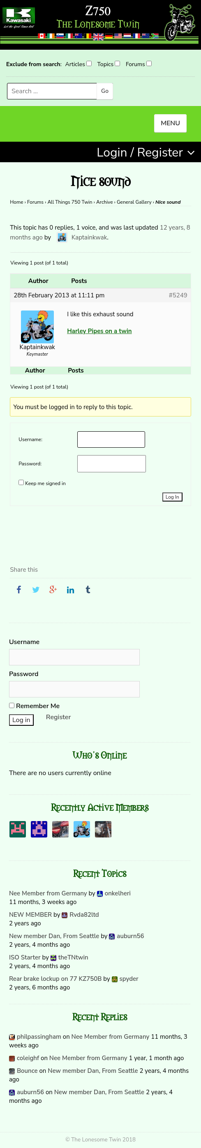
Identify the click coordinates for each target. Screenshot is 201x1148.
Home (16, 202)
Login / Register (140, 152)
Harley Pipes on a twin (99, 331)
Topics (105, 64)
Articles (75, 64)
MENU (170, 123)
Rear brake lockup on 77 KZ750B (55, 979)
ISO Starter (25, 957)
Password (24, 674)
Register (58, 717)
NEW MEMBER (30, 915)
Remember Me (34, 706)
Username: (30, 439)
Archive (104, 202)
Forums (135, 64)
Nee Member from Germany (48, 893)
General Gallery (134, 202)
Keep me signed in (45, 483)
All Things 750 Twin (69, 202)
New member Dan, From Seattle (54, 936)
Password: (30, 463)
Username (24, 641)
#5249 (178, 295)
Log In (172, 497)
